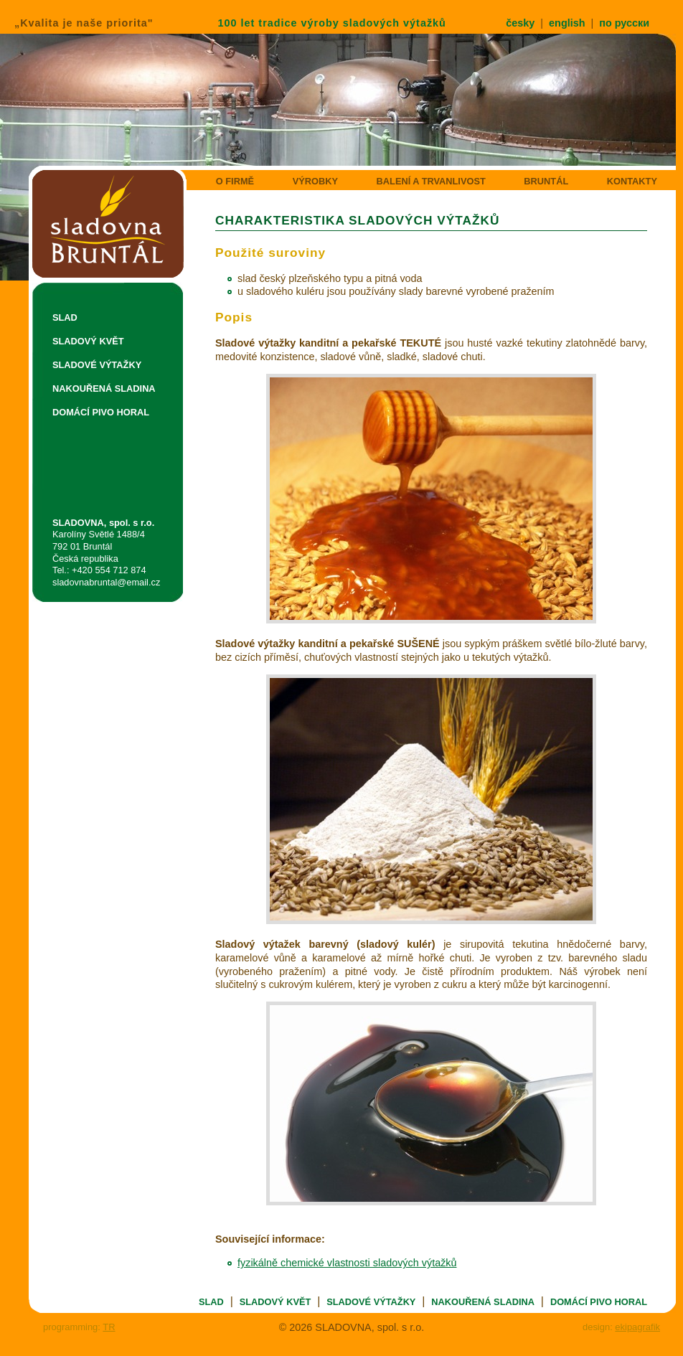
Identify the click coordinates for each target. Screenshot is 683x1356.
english (567, 23)
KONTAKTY (632, 181)
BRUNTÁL (546, 181)
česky (520, 23)
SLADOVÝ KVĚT (88, 341)
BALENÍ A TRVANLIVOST (431, 181)
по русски (624, 23)
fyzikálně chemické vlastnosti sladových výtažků (347, 1262)
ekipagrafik (637, 1327)
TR (109, 1327)
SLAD (64, 317)
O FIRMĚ (235, 181)
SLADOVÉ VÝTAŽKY (96, 364)
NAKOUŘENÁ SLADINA (104, 388)
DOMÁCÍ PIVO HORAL (100, 412)
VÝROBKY (315, 181)
